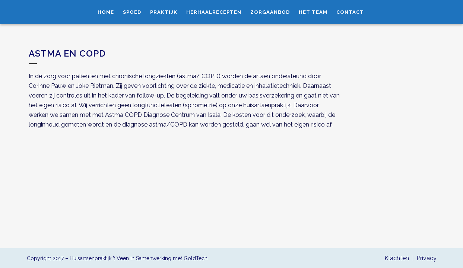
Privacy (426, 258)
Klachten (396, 258)
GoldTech (195, 258)
